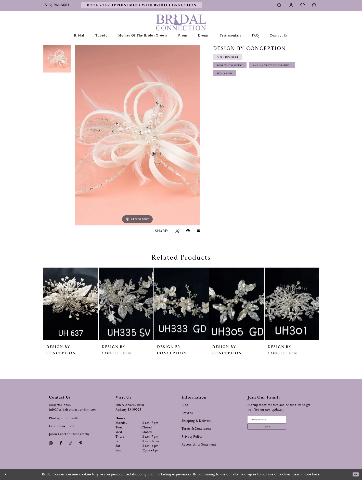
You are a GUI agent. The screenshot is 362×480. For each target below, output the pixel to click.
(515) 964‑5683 (60, 405)
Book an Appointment (240, 73)
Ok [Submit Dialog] (353, 474)
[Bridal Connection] (181, 22)
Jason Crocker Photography (69, 434)
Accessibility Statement (199, 444)
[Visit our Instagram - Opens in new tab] (51, 443)
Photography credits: (64, 418)
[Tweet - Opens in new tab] (177, 231)
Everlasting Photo (62, 426)
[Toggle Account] (291, 5)
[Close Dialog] (7, 474)
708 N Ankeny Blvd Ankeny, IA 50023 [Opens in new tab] (129, 407)
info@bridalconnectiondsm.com (73, 409)
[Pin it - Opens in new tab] (188, 231)
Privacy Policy (192, 437)
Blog (185, 405)
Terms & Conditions (196, 429)
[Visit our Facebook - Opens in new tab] (60, 443)
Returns (187, 413)
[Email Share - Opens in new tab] (198, 231)
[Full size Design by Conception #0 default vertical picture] (137, 135)
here (315, 474)
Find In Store (231, 98)
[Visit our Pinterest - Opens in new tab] (80, 443)
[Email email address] (278, 421)
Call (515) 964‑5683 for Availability (250, 85)
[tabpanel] (57, 60)
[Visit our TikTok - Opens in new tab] (70, 443)
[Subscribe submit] (278, 432)
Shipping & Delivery (196, 421)
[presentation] (70, 304)
